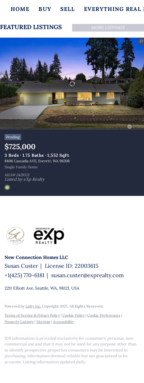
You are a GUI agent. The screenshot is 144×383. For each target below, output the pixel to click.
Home (20, 8)
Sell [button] (67, 8)
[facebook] (8, 371)
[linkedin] (20, 371)
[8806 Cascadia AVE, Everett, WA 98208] (72, 84)
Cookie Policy (73, 315)
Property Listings (19, 321)
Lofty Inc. (33, 306)
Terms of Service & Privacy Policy (32, 315)
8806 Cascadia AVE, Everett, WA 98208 (37, 161)
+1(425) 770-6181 (25, 275)
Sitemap (43, 321)
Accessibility (63, 321)
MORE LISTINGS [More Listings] (108, 27)
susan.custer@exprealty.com (87, 275)
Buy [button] (45, 8)
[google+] (32, 371)
